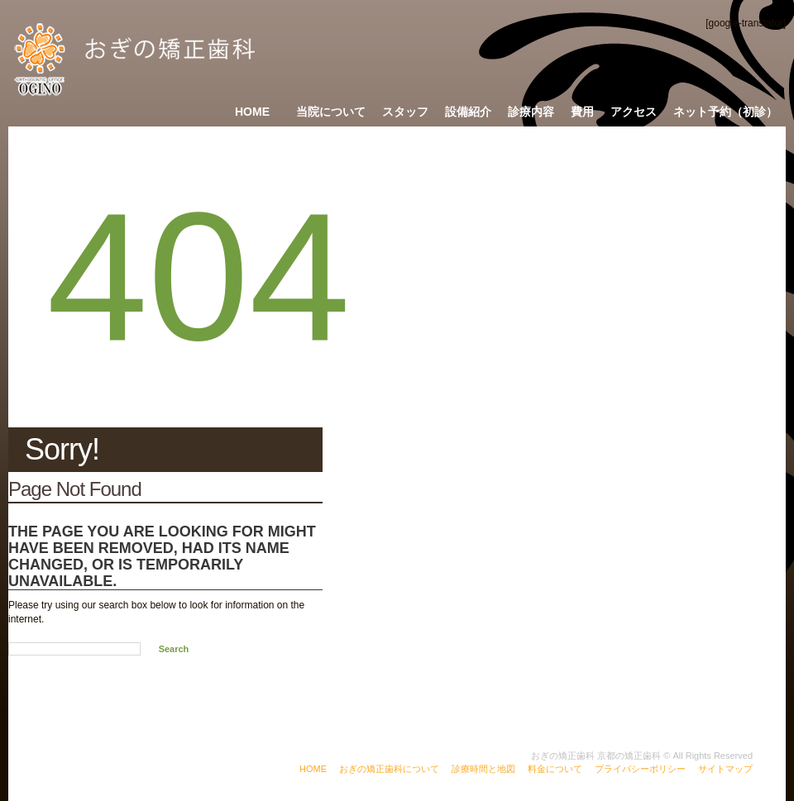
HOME (313, 769)
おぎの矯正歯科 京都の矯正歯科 (596, 755)
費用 (582, 111)
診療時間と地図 (483, 769)
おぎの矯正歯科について (389, 769)
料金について (555, 769)
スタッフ (405, 111)
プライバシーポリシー (640, 769)
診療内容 (531, 111)
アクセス (633, 111)
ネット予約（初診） (725, 111)
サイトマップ (725, 769)
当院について (331, 111)
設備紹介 (468, 111)
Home (252, 111)
